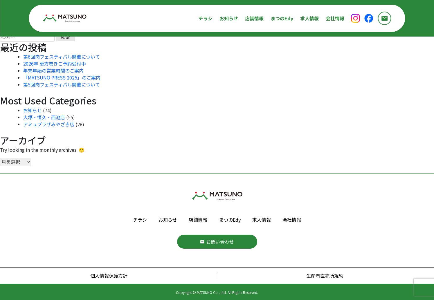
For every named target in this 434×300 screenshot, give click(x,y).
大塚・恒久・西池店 (44, 117)
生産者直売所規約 (324, 275)
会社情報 (335, 18)
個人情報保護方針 (108, 275)
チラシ (206, 18)
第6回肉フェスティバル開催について (61, 56)
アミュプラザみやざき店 (48, 124)
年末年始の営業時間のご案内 (53, 70)
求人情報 (309, 18)
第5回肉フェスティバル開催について (61, 84)
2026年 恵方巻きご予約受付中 (54, 63)
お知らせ (228, 18)
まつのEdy (282, 18)
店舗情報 (254, 18)
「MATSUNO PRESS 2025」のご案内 (61, 77)
